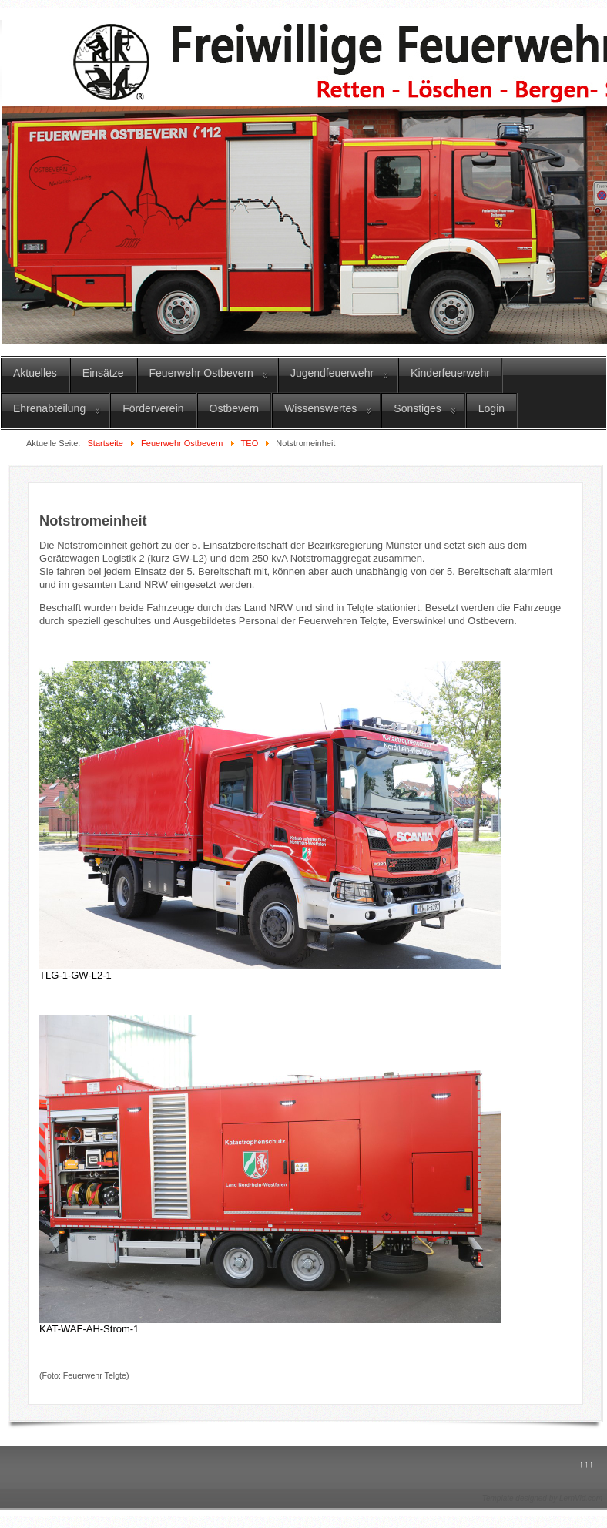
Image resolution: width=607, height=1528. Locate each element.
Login (491, 408)
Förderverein (152, 408)
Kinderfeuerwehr (450, 373)
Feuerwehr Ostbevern (201, 373)
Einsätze (103, 373)
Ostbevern (235, 408)
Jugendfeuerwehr (332, 373)
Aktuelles (35, 373)
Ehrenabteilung (49, 408)
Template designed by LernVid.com (542, 1498)
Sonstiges (417, 408)
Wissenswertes (320, 408)
